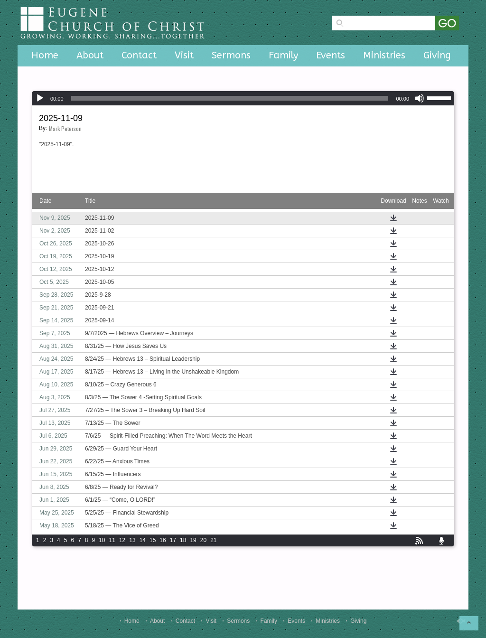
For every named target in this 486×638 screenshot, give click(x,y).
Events (330, 55)
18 (183, 540)
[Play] (40, 98)
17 (173, 540)
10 (102, 540)
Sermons (231, 55)
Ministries (384, 55)
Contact (139, 55)
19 (193, 540)
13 (132, 540)
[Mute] (419, 98)
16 (162, 540)
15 (153, 540)
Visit (184, 55)
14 (143, 540)
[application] (243, 98)
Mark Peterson (65, 128)
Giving (437, 55)
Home (44, 55)
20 (203, 540)
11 (112, 540)
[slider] (230, 98)
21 (213, 540)
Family (283, 55)
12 (122, 540)
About (89, 55)
